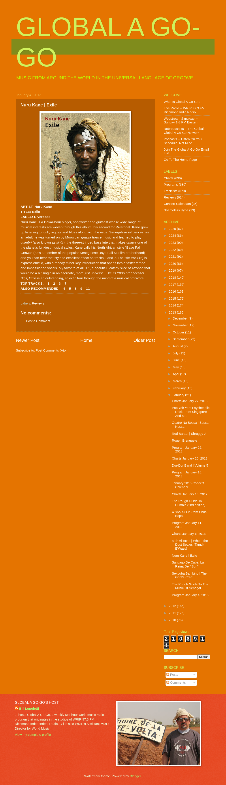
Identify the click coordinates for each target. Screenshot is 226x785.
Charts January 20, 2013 (189, 458)
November (180, 325)
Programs (171, 184)
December (180, 318)
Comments (176, 682)
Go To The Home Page (180, 159)
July (176, 353)
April (176, 374)
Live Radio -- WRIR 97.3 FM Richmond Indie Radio (184, 110)
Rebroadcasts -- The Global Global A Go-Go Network (184, 130)
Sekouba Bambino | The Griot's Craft (189, 575)
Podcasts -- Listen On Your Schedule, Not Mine (183, 141)
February (179, 388)
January (179, 395)
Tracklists (170, 191)
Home (86, 340)
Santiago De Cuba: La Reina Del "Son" (188, 564)
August (178, 346)
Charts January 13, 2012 (189, 494)
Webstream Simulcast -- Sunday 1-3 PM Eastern (181, 120)
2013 (173, 312)
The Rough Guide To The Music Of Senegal (190, 586)
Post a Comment (38, 321)
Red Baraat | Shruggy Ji (189, 433)
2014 (173, 305)
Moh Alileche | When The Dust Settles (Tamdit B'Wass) (190, 544)
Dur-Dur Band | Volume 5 (190, 465)
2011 (173, 613)
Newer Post (27, 340)
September (181, 339)
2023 (173, 242)
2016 (173, 291)
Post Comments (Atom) (53, 350)
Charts (168, 178)
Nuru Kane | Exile (184, 555)
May (176, 367)
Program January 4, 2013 (190, 595)
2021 (173, 256)
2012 (173, 606)
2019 (173, 270)
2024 (173, 235)
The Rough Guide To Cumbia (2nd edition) (188, 503)
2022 (173, 250)
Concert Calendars (177, 204)
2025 (173, 229)
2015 (173, 298)
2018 (173, 277)
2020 (173, 263)
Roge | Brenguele (184, 440)
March (178, 381)
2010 (173, 620)
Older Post (144, 340)
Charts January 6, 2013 (189, 533)
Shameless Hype (176, 210)
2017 (173, 284)
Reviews (38, 303)
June (177, 360)
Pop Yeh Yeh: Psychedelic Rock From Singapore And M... (190, 411)
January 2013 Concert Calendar (188, 485)
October (179, 332)
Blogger (135, 776)
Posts (172, 674)
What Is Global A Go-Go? (182, 102)
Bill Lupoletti (29, 708)
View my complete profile (33, 734)
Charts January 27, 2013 (189, 401)
